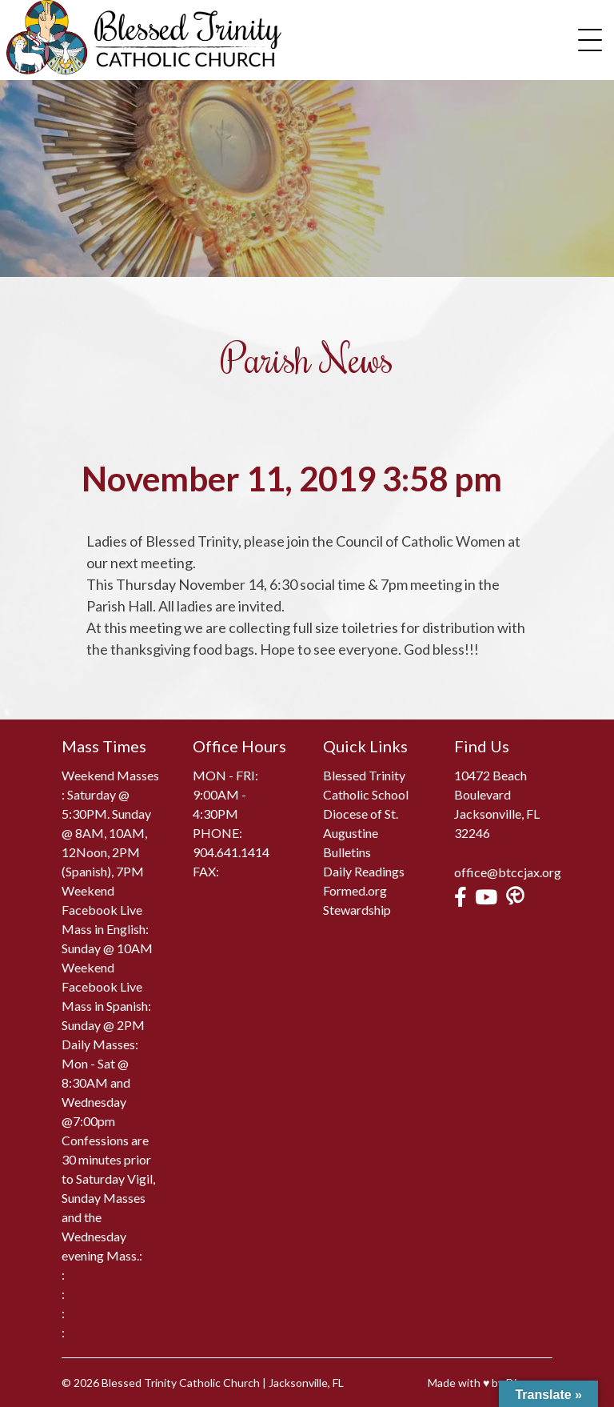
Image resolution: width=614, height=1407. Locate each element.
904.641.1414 (231, 852)
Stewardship (357, 909)
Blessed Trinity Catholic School (366, 785)
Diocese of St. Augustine (360, 823)
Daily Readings (364, 871)
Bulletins (347, 852)
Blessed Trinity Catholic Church (181, 1382)
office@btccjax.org (507, 872)
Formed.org (355, 890)
